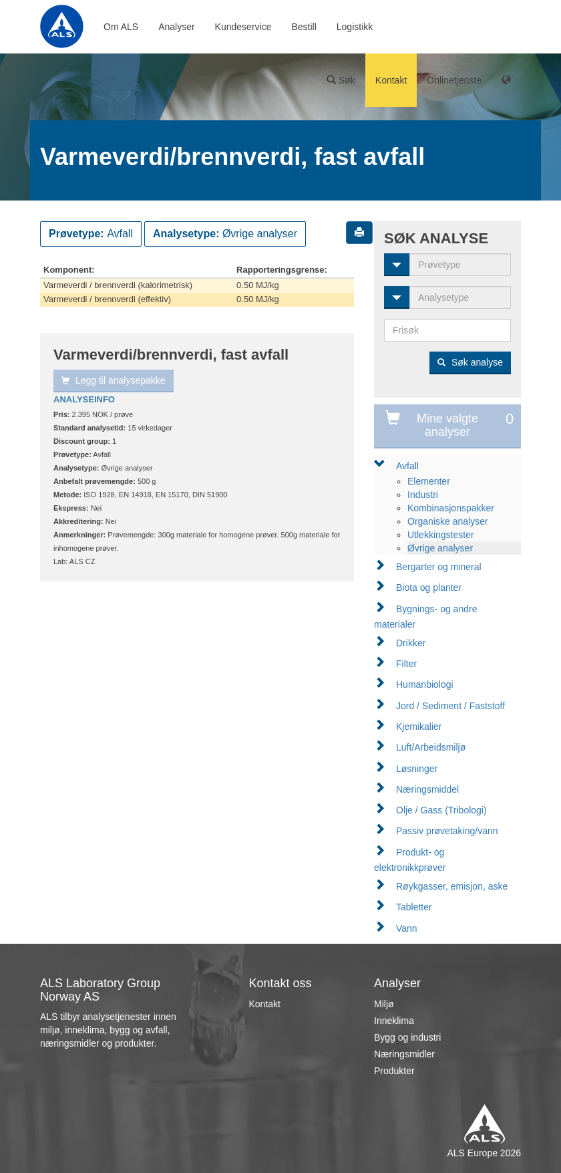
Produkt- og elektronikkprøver (409, 860)
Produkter (394, 1070)
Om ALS (121, 26)
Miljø (384, 1004)
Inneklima (394, 1020)
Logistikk (355, 26)
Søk (341, 80)
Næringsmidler (404, 1054)
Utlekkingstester (440, 534)
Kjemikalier (418, 726)
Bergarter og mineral (439, 566)
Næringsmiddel (427, 789)
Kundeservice (243, 26)
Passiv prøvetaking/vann (447, 830)
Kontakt (391, 80)
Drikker (410, 643)
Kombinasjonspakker (450, 508)
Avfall (407, 466)
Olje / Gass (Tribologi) (441, 810)
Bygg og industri (407, 1037)
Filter (406, 663)
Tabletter (414, 907)
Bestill (303, 26)
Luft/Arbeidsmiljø (430, 747)
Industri (422, 494)
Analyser (176, 26)
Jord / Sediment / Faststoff (450, 705)
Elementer (428, 481)
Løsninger (416, 768)
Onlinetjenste (454, 80)
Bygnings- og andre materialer (425, 617)
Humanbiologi (424, 684)
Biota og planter (428, 587)
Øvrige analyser (440, 548)
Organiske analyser (447, 521)
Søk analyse (470, 362)
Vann (406, 928)
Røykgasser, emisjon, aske (452, 886)
